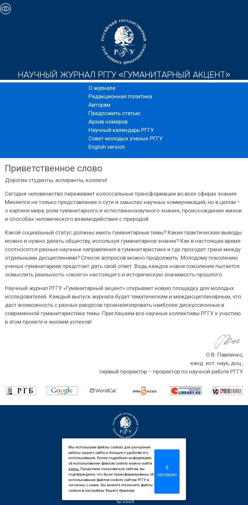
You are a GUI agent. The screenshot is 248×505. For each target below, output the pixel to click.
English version (106, 147)
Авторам (99, 105)
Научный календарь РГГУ (121, 130)
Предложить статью (114, 113)
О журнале (101, 88)
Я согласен (167, 471)
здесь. (73, 469)
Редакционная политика (120, 96)
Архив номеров (108, 121)
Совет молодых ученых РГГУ (125, 138)
